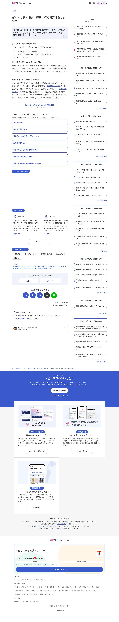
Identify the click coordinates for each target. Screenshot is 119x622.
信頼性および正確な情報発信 (46, 526)
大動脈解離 (17, 254)
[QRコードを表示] (33, 295)
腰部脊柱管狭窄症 (46, 254)
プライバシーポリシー (23, 117)
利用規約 (14, 117)
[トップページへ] (59, 542)
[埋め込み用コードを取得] (40, 295)
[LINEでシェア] (54, 295)
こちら (58, 528)
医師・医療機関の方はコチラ (59, 395)
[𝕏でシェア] (47, 295)
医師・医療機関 (61, 524)
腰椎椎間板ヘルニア (53, 86)
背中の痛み (17, 258)
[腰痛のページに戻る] (59, 11)
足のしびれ (59, 254)
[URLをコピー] (26, 295)
